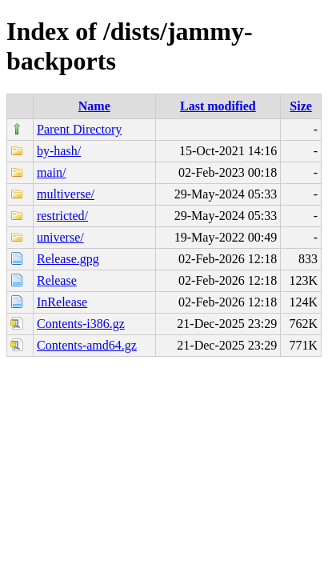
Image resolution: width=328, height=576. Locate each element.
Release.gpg (68, 259)
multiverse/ (65, 194)
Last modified (218, 106)
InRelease (62, 302)
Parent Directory (79, 129)
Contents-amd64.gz (87, 345)
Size (301, 106)
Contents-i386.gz (81, 323)
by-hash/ (59, 151)
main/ (51, 172)
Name (94, 106)
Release (57, 280)
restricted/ (62, 215)
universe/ (60, 237)
